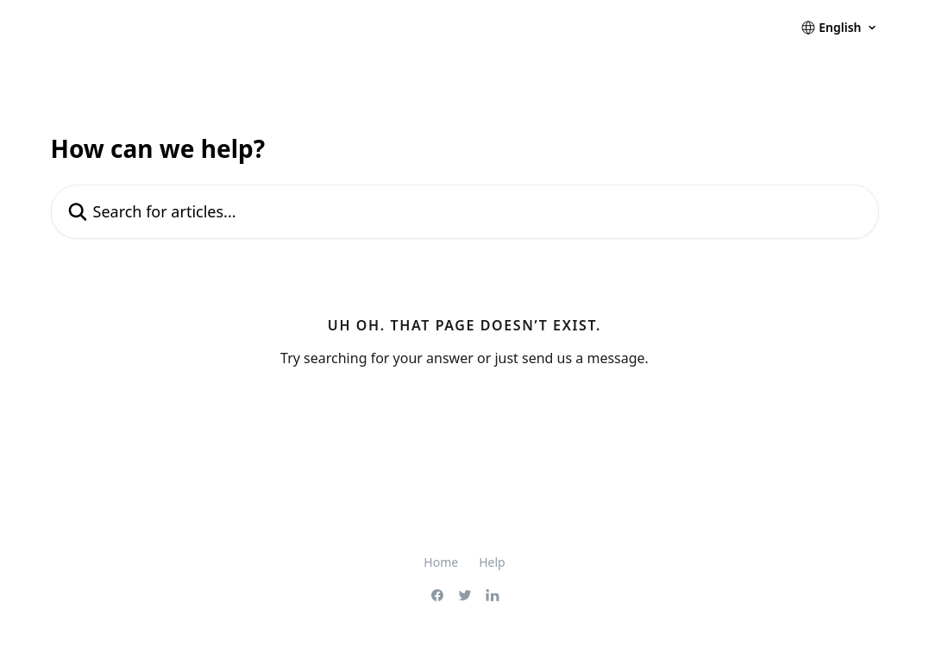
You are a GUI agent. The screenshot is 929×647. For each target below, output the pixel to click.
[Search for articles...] (465, 212)
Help (492, 562)
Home (441, 562)
